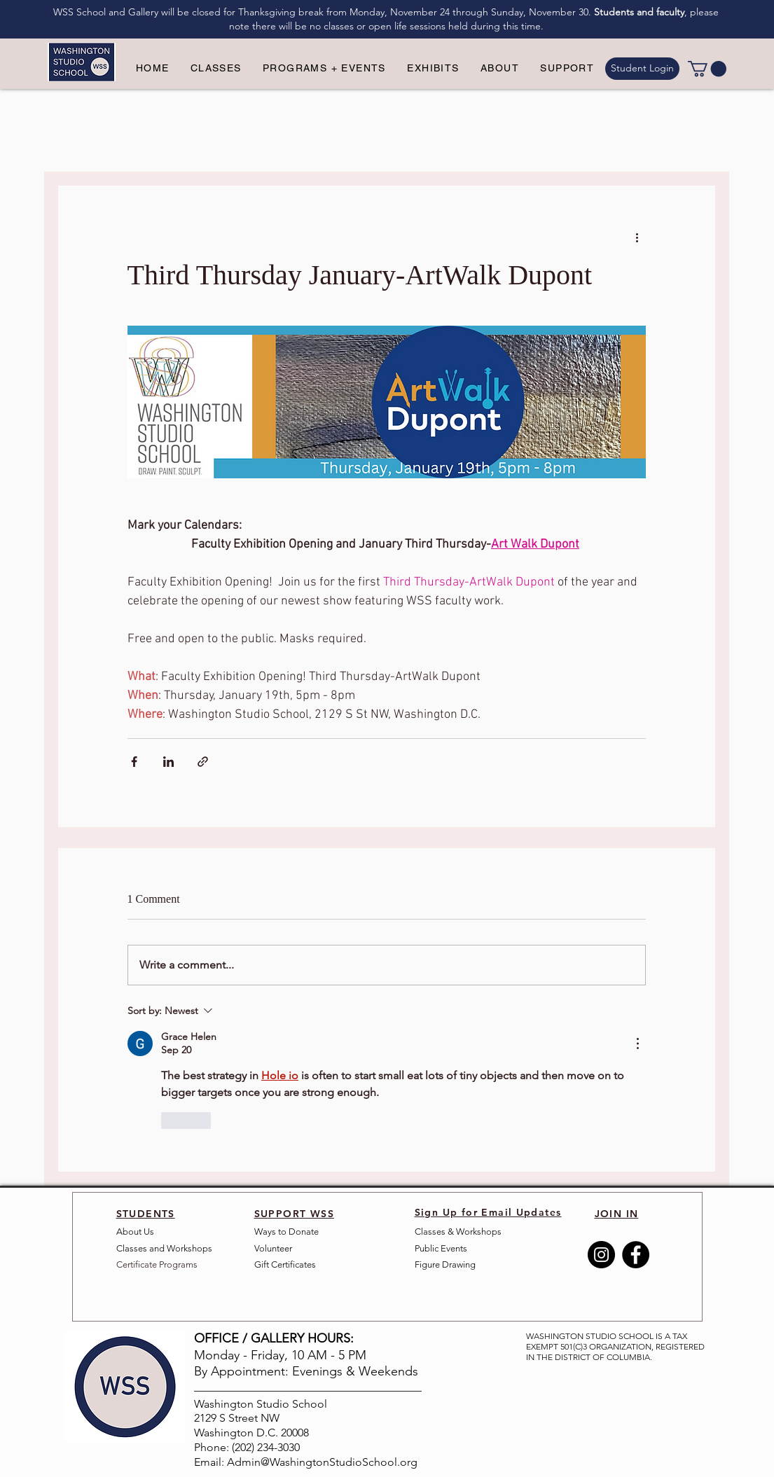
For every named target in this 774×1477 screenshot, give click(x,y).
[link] (707, 68)
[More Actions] (637, 1043)
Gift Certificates (285, 1264)
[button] (216, 68)
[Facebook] (635, 1254)
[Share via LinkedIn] (168, 761)
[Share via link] (202, 761)
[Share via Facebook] (134, 761)
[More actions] (637, 236)
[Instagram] (601, 1254)
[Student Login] (642, 68)
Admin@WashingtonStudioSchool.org (322, 1462)
